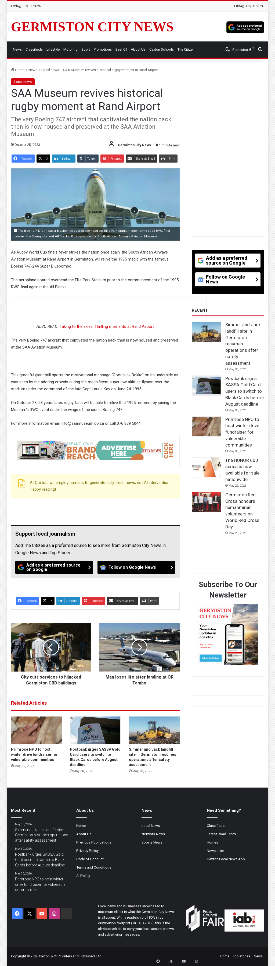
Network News (153, 834)
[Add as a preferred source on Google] (245, 27)
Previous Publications (93, 842)
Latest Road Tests (221, 834)
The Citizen (186, 49)
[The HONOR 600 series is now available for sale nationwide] (206, 467)
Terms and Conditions (93, 867)
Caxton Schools (161, 49)
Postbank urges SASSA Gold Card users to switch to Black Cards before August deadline (244, 391)
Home (17, 70)
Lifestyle (53, 49)
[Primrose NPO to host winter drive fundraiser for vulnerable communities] (36, 730)
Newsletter (215, 850)
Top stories (241, 956)
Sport (85, 49)
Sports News (152, 842)
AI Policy (83, 875)
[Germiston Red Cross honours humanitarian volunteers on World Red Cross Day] (206, 502)
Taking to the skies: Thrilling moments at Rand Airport (107, 326)
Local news (50, 70)
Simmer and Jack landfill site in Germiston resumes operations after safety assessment (242, 344)
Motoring (70, 49)
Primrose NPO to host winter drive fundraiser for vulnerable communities (34, 754)
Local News (151, 825)
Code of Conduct (90, 859)
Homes (212, 842)
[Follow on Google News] (136, 567)
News (17, 49)
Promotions (103, 49)
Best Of (121, 49)
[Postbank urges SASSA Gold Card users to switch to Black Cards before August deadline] (95, 730)
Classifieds (34, 49)
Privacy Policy (87, 850)
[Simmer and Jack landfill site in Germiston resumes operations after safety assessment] (154, 730)
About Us (138, 49)
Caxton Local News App (226, 859)
